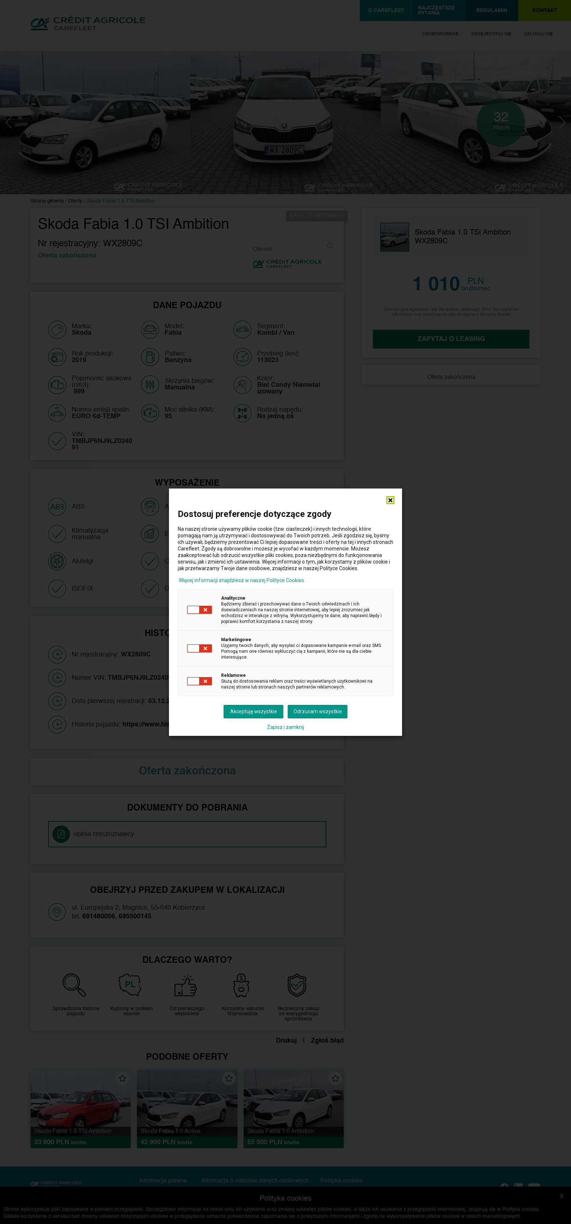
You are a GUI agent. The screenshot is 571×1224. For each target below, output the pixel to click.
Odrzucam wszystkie (318, 711)
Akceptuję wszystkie (253, 711)
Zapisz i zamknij (285, 727)
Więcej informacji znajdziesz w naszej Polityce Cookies (241, 580)
